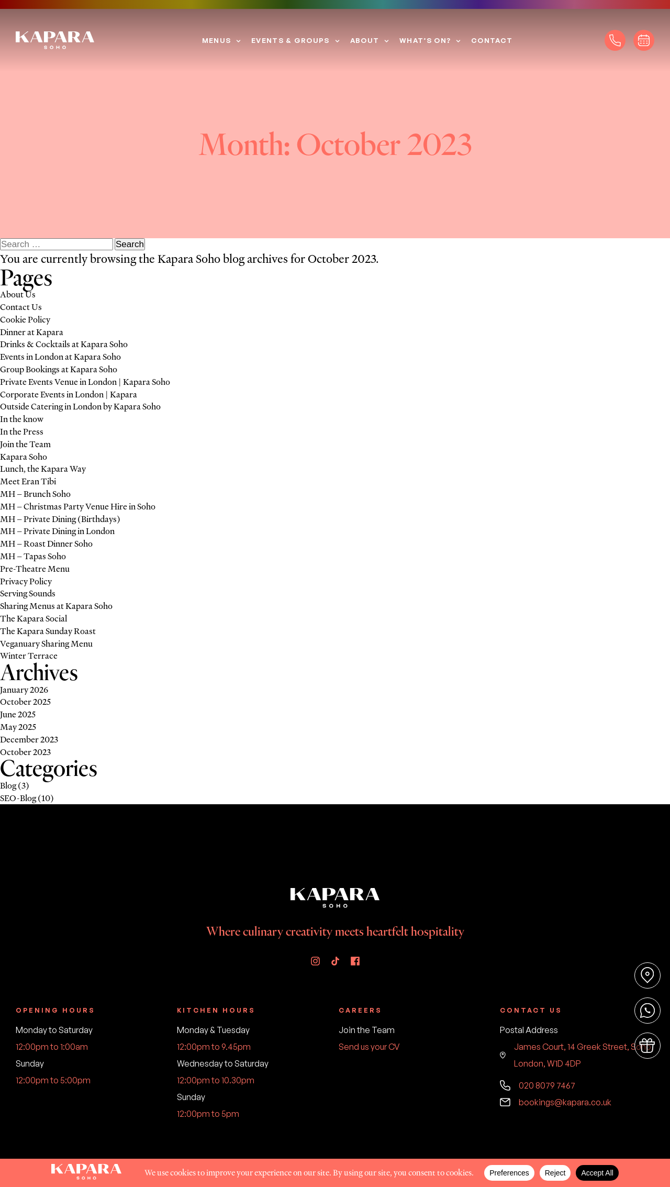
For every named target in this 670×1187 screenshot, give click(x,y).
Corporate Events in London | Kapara (68, 394)
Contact (491, 40)
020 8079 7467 (537, 1085)
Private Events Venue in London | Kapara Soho (85, 381)
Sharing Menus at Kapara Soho (56, 606)
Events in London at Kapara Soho (60, 356)
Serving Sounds (27, 593)
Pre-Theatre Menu (35, 568)
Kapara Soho (189, 259)
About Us (18, 294)
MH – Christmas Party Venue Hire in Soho (77, 506)
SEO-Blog (18, 798)
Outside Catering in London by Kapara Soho (80, 406)
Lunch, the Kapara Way (43, 468)
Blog (8, 785)
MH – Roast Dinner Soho (46, 543)
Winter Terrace (29, 655)
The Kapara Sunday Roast (48, 631)
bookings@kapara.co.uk (555, 1102)
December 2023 (29, 739)
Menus (216, 40)
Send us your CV (369, 1046)
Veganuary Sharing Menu (46, 643)
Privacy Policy (26, 581)
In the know (21, 419)
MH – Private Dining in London (57, 531)
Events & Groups (290, 40)
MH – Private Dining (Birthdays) (60, 519)
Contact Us (21, 307)
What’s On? (425, 40)
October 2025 (25, 701)
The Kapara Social (33, 618)
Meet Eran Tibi (28, 481)
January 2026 (24, 689)
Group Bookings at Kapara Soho (58, 369)
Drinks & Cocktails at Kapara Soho (64, 344)
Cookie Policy (25, 319)
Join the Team (25, 444)
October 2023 (25, 752)
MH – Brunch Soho (35, 494)
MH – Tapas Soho (33, 556)
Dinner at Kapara (31, 332)
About (364, 40)
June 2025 (18, 714)
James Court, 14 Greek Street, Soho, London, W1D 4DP (576, 1055)
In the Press (21, 431)
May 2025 (18, 727)
